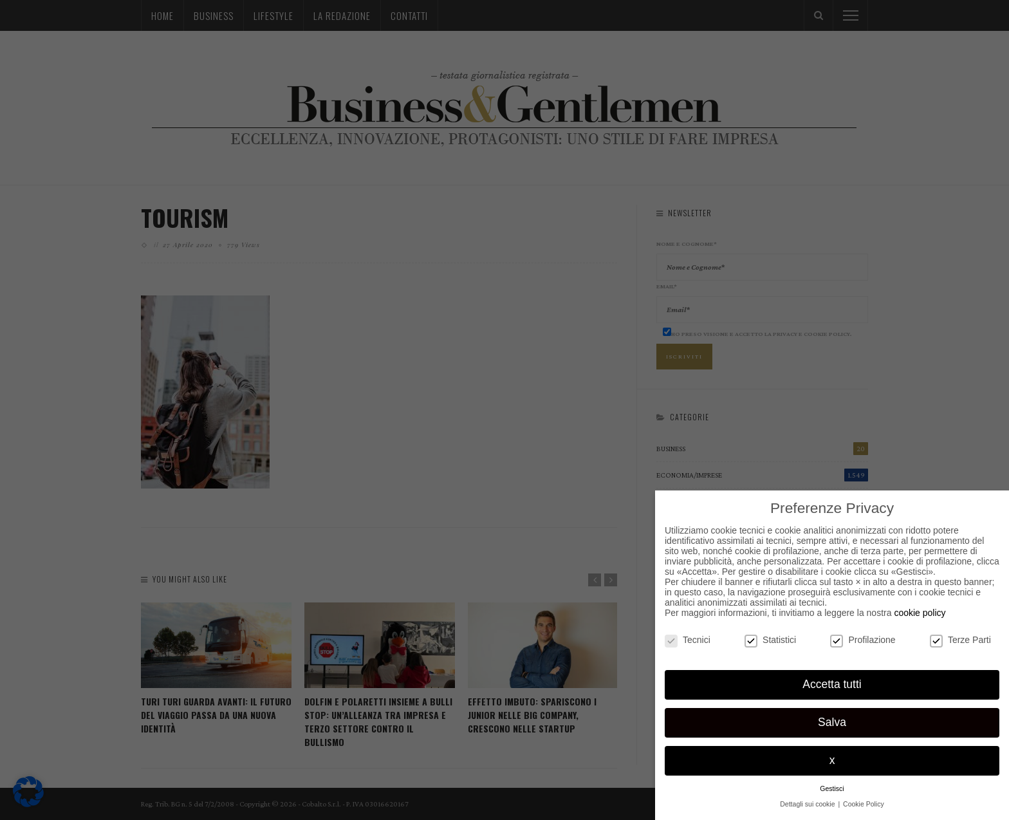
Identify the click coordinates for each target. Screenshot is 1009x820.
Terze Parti (960, 640)
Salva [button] (832, 722)
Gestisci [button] (832, 788)
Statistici (770, 640)
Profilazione (862, 640)
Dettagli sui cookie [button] (808, 804)
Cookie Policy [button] (863, 804)
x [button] (832, 760)
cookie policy (919, 613)
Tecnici (687, 640)
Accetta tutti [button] (831, 684)
